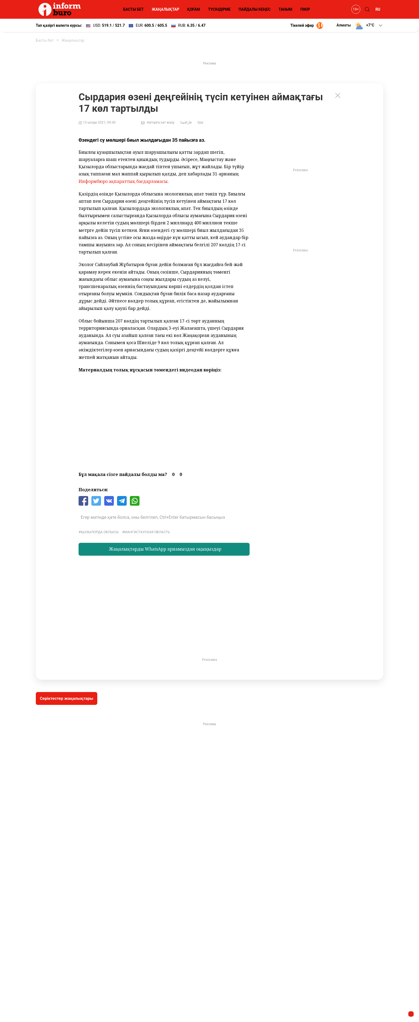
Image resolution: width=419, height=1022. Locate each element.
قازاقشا (186, 122)
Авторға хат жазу (160, 122)
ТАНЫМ (285, 9)
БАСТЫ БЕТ (133, 9)
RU (377, 9)
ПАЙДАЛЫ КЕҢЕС (255, 9)
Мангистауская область (147, 532)
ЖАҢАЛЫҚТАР (165, 9)
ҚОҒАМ (193, 9)
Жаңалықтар (72, 40)
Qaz (200, 122)
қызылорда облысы (100, 532)
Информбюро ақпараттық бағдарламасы (123, 181)
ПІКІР (305, 9)
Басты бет (45, 40)
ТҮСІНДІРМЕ (219, 9)
